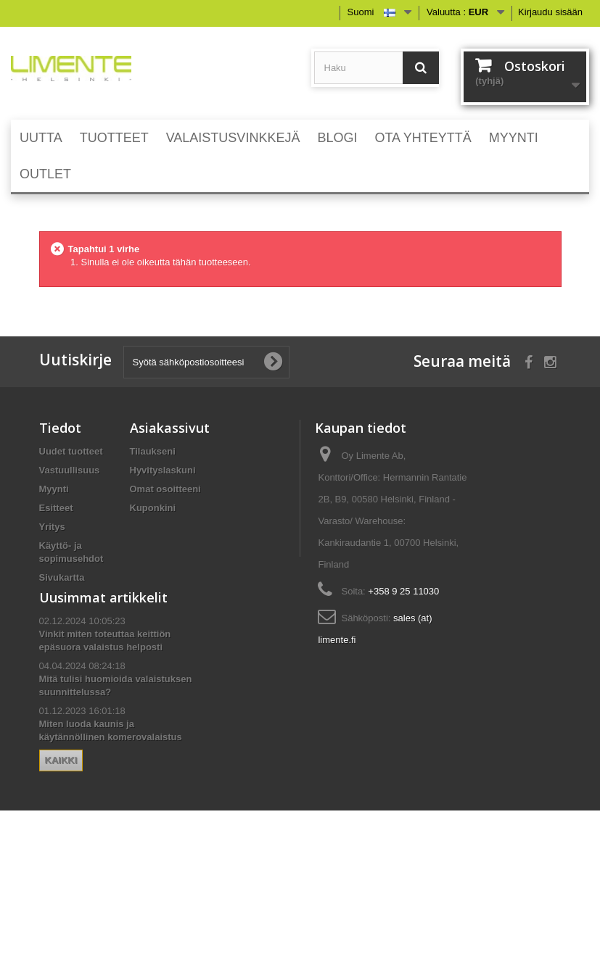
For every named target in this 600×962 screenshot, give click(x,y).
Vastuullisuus (69, 470)
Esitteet (56, 507)
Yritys (52, 526)
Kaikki (61, 866)
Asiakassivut (170, 427)
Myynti (54, 489)
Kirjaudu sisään (550, 12)
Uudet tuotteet (71, 451)
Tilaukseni (153, 451)
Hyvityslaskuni (163, 470)
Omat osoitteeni (165, 489)
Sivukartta (62, 577)
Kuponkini (153, 507)
